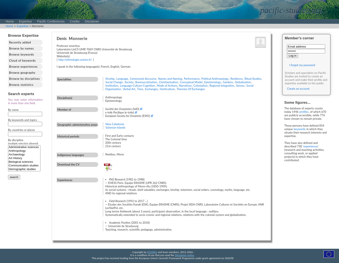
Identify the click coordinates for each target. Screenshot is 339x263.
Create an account (298, 88)
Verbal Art (129, 89)
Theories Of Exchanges (191, 89)
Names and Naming (170, 78)
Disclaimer (92, 21)
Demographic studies (24, 169)
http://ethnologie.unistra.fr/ (75, 59)
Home (10, 21)
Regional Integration (221, 85)
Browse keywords (21, 54)
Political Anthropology (215, 78)
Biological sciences (24, 162)
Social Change (114, 82)
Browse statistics (21, 84)
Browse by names (21, 48)
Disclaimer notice (184, 255)
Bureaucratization (146, 82)
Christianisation (168, 82)
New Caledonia (115, 124)
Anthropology (24, 151)
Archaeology (24, 154)
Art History (24, 158)
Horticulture (167, 89)
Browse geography (22, 72)
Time (140, 89)
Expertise (25, 21)
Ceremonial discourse (143, 78)
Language (122, 78)
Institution (112, 85)
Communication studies (24, 165)
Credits (75, 21)
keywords (299, 129)
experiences (310, 146)
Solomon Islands (115, 127)
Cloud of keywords (22, 60)
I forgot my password (302, 65)
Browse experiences (23, 66)
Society (129, 82)
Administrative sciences (24, 147)
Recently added (20, 42)
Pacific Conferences (51, 21)
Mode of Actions (167, 85)
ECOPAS (152, 251)
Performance (192, 78)
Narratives (185, 85)
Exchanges (151, 89)
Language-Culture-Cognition (137, 85)
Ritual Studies (253, 78)
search (14, 177)
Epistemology (212, 82)
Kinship (110, 78)
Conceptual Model (191, 82)
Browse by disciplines (24, 78)
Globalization (243, 82)
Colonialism (200, 85)
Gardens (228, 82)
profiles (304, 111)
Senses (240, 85)
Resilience (236, 78)
